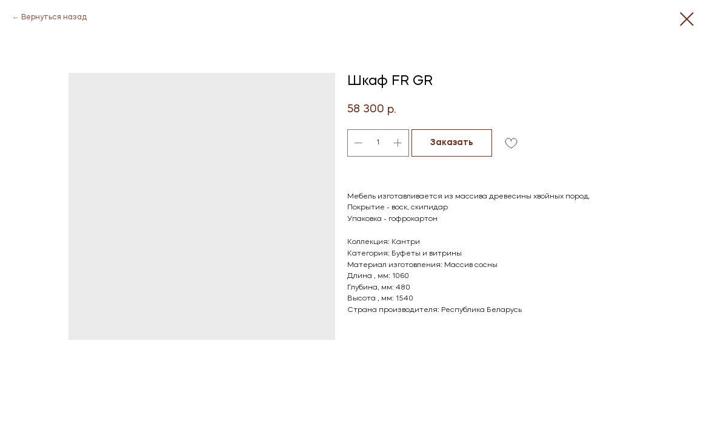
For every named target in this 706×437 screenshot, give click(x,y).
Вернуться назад (54, 17)
